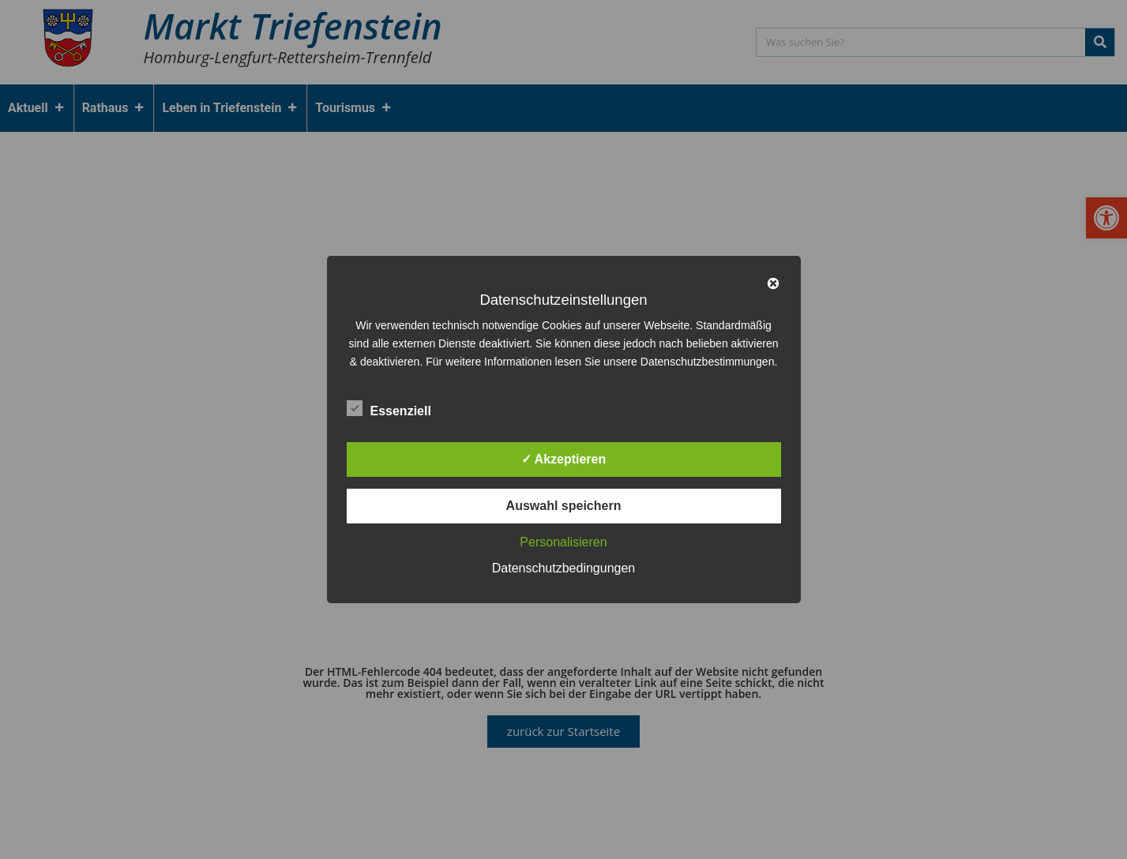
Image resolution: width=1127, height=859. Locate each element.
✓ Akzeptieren (564, 459)
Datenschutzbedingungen (563, 568)
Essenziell (389, 408)
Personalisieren (563, 542)
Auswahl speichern (564, 505)
